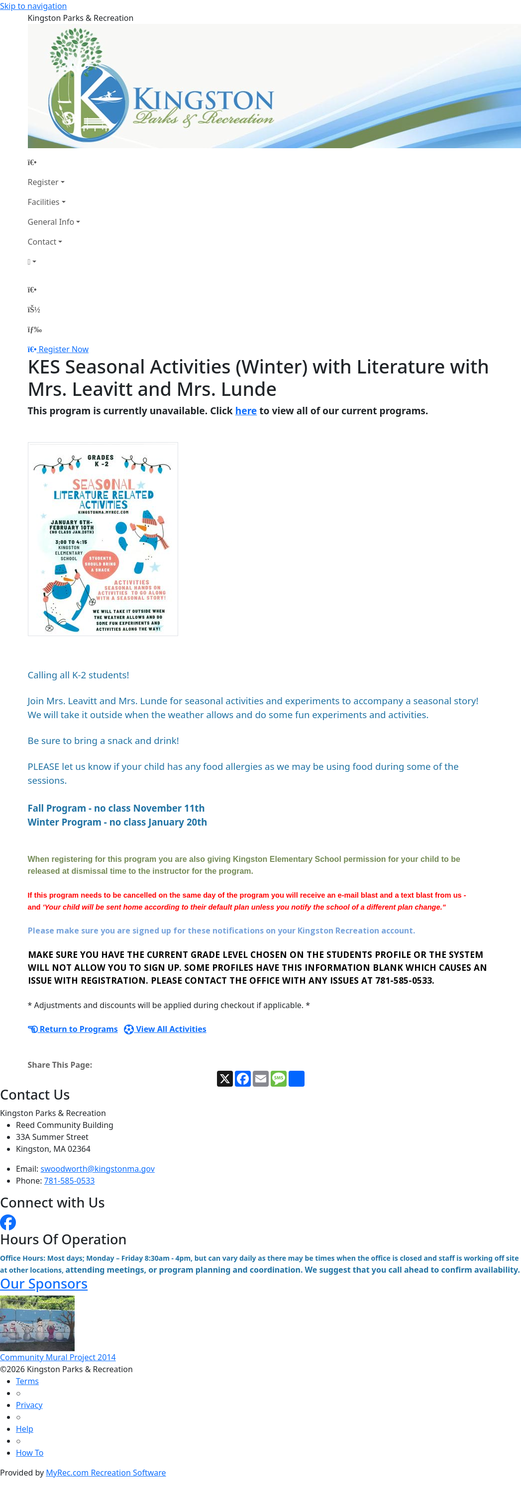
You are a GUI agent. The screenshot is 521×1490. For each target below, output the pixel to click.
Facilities (44, 201)
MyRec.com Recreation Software (106, 1472)
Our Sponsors (44, 1283)
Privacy (29, 1404)
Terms (27, 1381)
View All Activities (165, 1029)
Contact (42, 241)
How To (29, 1452)
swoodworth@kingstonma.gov (98, 1168)
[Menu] (35, 329)
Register (43, 182)
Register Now (64, 349)
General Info (51, 221)
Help (24, 1428)
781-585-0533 (69, 1180)
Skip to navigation (33, 5)
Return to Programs (73, 1029)
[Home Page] (54, 162)
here (246, 410)
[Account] (54, 262)
